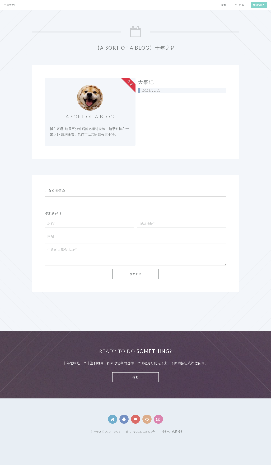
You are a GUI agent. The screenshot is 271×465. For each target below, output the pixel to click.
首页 (224, 4)
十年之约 (9, 4)
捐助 (135, 377)
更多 (241, 4)
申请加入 (259, 4)
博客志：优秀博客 (172, 431)
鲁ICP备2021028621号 (140, 431)
